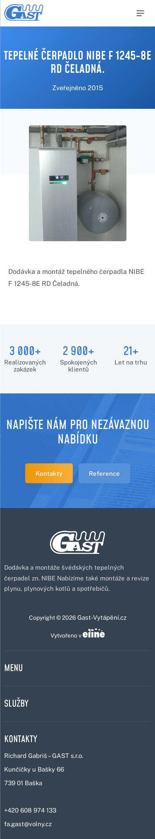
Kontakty (49, 473)
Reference (104, 473)
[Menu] (140, 13)
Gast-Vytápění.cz (101, 617)
